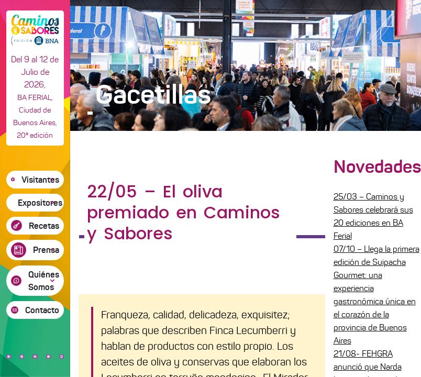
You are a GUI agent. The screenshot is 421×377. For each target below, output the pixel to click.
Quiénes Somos (43, 280)
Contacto (42, 310)
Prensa (46, 250)
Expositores (40, 202)
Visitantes (40, 179)
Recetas (44, 225)
